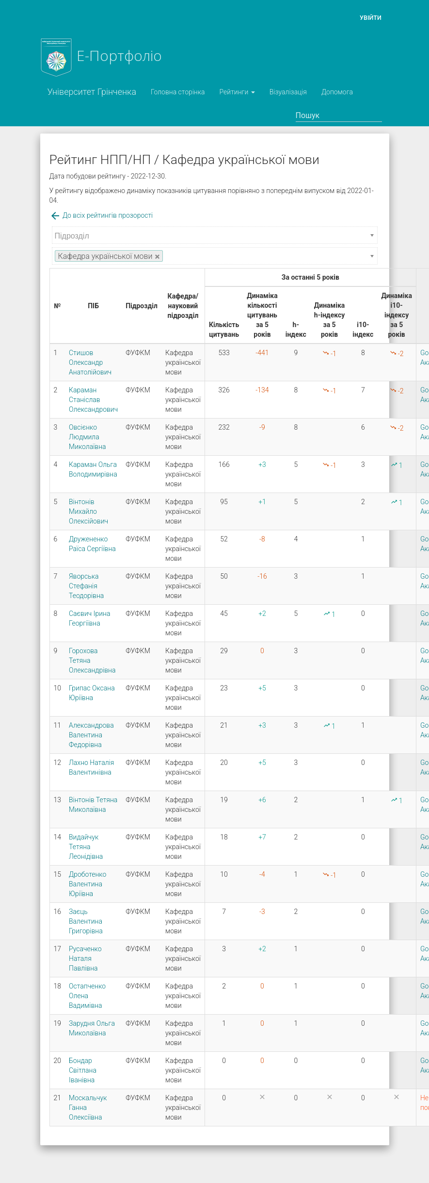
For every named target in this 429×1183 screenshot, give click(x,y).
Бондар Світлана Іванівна (82, 1070)
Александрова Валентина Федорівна (91, 735)
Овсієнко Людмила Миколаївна (87, 436)
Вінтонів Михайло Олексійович (88, 511)
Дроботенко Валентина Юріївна (87, 884)
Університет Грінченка (92, 92)
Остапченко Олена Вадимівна (87, 995)
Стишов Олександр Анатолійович (90, 362)
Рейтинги (237, 92)
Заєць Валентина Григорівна (86, 921)
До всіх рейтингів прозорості (101, 215)
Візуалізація (288, 92)
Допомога (337, 92)
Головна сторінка (178, 92)
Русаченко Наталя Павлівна (85, 958)
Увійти (370, 17)
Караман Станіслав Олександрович (93, 399)
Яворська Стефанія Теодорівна (86, 585)
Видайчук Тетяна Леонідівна (86, 846)
